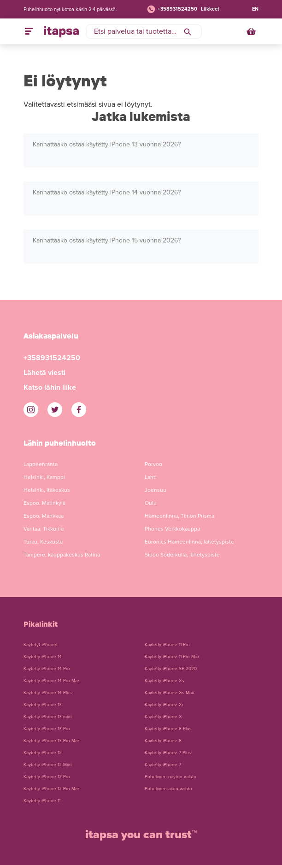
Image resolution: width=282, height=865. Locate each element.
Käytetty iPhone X (163, 716)
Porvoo (153, 464)
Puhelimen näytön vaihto (170, 776)
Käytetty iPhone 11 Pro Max (172, 656)
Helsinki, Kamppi (44, 477)
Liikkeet (210, 9)
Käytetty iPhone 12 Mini (47, 764)
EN (255, 9)
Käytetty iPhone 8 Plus (168, 728)
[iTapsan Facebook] (78, 409)
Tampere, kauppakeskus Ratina (62, 554)
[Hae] (187, 31)
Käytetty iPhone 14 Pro (47, 668)
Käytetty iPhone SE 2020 (171, 668)
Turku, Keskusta (43, 541)
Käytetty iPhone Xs (164, 680)
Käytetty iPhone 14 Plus (48, 692)
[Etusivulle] (61, 31)
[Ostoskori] (252, 31)
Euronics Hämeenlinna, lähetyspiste (189, 541)
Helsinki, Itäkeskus (47, 490)
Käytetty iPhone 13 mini (47, 716)
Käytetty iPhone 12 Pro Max (52, 788)
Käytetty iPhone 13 (43, 704)
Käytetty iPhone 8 (163, 740)
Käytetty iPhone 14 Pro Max (52, 680)
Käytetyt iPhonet (41, 644)
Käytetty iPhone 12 (43, 752)
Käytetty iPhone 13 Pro (47, 728)
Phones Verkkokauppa (172, 529)
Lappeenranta (41, 464)
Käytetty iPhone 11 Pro (167, 644)
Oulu (151, 503)
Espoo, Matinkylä (44, 503)
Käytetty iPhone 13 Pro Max (52, 740)
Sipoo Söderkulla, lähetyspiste (182, 554)
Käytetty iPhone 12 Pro (47, 776)
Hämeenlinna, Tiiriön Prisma (179, 516)
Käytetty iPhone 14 (43, 656)
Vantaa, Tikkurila (44, 529)
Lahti (151, 477)
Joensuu (155, 490)
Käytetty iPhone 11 (42, 800)
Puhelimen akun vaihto (168, 788)
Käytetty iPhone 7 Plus (168, 752)
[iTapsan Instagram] (31, 409)
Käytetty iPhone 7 (163, 764)
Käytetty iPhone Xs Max (169, 692)
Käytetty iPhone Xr (164, 704)
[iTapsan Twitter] (54, 409)
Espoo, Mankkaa (44, 516)
